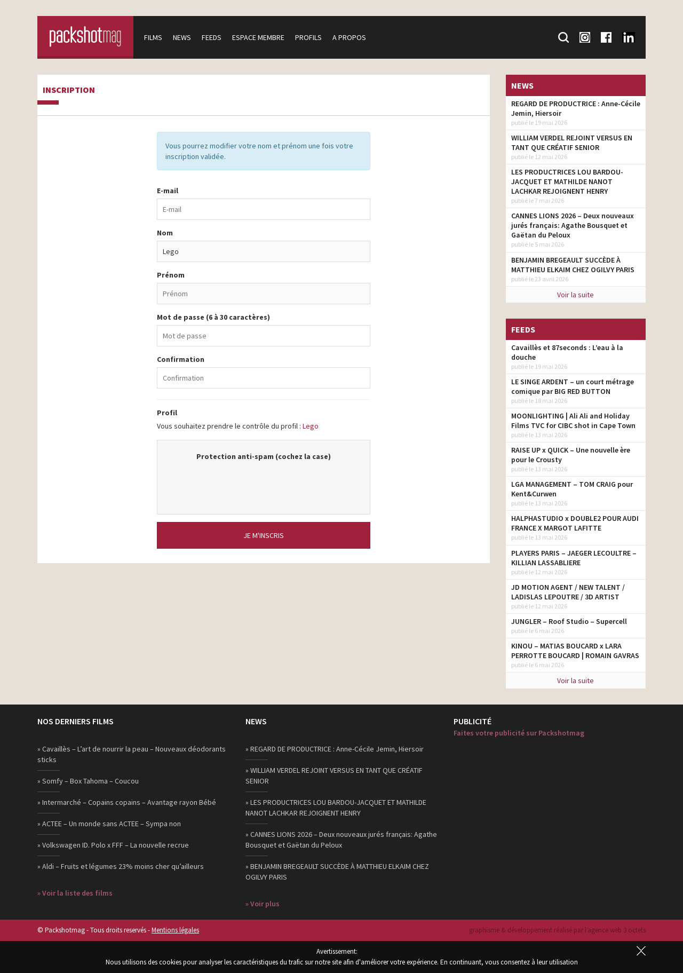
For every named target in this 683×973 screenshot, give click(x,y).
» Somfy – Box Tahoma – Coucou (88, 781)
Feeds (211, 37)
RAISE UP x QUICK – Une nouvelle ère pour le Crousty (570, 454)
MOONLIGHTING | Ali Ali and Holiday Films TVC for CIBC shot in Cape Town (573, 420)
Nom (165, 233)
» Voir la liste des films (75, 893)
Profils (308, 37)
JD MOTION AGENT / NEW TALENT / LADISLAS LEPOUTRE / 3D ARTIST (568, 592)
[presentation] (263, 482)
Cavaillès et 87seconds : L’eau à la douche (567, 352)
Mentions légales (175, 930)
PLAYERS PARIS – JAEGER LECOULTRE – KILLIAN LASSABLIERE (574, 557)
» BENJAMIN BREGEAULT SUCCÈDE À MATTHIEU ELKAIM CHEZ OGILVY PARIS (337, 871)
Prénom (171, 275)
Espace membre (258, 37)
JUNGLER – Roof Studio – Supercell (569, 621)
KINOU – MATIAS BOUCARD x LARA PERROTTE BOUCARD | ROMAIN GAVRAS (575, 650)
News (182, 37)
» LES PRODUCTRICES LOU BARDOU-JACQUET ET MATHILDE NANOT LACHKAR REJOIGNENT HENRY (335, 807)
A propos (349, 37)
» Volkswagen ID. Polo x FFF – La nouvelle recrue (113, 845)
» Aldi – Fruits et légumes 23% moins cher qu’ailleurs (120, 866)
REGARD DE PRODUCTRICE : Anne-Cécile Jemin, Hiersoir (575, 108)
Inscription (69, 90)
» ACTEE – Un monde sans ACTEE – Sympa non (109, 823)
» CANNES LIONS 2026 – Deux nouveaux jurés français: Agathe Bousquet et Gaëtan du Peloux (341, 839)
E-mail (167, 190)
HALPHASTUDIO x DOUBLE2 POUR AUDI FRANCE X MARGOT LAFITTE (575, 523)
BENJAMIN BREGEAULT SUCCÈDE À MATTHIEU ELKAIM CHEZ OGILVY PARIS (572, 264)
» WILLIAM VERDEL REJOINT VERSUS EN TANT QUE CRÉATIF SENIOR (334, 775)
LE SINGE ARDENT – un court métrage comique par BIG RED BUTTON (572, 386)
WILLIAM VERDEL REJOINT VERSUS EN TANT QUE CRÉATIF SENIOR (571, 142)
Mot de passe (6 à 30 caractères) (213, 317)
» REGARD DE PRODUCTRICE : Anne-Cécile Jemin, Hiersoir (334, 749)
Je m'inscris (263, 535)
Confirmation (180, 359)
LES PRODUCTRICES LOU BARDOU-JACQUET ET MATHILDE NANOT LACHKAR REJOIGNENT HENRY (567, 181)
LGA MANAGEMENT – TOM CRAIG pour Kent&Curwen (572, 489)
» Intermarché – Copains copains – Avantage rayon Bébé (126, 802)
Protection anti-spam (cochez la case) (263, 456)
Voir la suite (575, 294)
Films (153, 37)
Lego (311, 426)
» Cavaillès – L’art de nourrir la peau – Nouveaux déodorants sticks (131, 754)
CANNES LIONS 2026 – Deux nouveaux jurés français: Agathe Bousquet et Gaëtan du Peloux (572, 225)
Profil (167, 412)
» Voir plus (262, 903)
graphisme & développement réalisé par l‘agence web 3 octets (557, 930)
